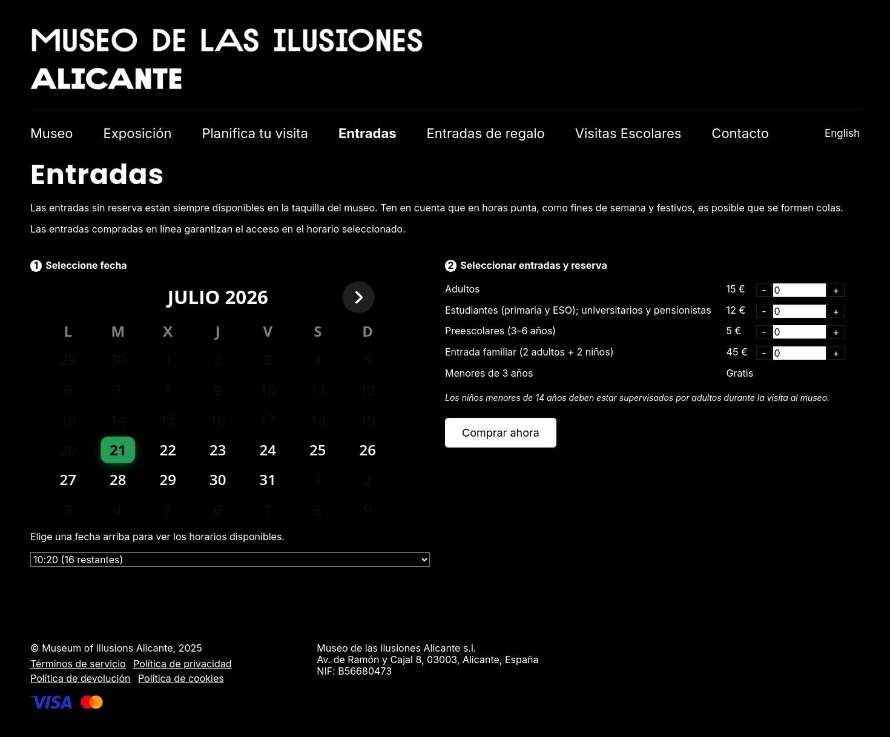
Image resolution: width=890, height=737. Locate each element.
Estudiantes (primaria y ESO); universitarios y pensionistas (578, 310)
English (842, 133)
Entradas (367, 133)
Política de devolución (80, 678)
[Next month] (368, 298)
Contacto (740, 133)
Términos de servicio (78, 664)
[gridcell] (118, 450)
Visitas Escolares (628, 133)
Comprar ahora (500, 432)
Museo (51, 133)
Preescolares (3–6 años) (500, 331)
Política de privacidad (182, 664)
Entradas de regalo (486, 133)
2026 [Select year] (246, 297)
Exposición (138, 133)
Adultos (462, 289)
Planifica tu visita (255, 133)
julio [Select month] (194, 297)
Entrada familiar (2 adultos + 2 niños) (529, 352)
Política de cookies (181, 678)
